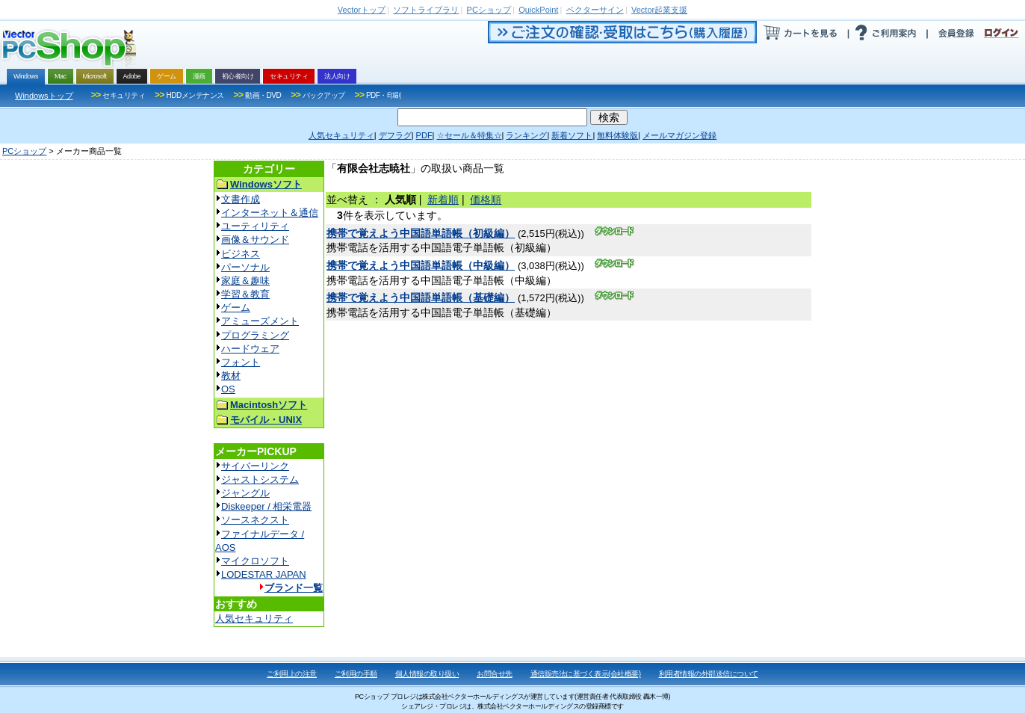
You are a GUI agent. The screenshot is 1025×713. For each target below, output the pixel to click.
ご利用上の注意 (292, 674)
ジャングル (245, 493)
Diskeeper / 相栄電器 (266, 506)
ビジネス (240, 253)
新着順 (443, 200)
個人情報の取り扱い (427, 674)
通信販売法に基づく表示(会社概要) (585, 674)
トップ (361, 9)
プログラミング (255, 335)
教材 (231, 375)
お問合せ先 (494, 674)
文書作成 (240, 199)
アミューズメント (260, 321)
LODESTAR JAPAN (263, 574)
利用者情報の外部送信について (708, 674)
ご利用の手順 (356, 674)
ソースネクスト (255, 519)
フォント (240, 362)
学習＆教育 (245, 294)
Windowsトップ (44, 95)
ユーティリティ (255, 226)
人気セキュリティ (254, 618)
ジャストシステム (260, 479)
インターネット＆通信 (269, 212)
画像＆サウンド (255, 239)
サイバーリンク (255, 466)
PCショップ (24, 150)
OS (228, 389)
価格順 (485, 200)
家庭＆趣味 (245, 280)
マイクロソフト (255, 561)
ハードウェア (250, 348)
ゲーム (235, 307)
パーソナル (245, 267)
